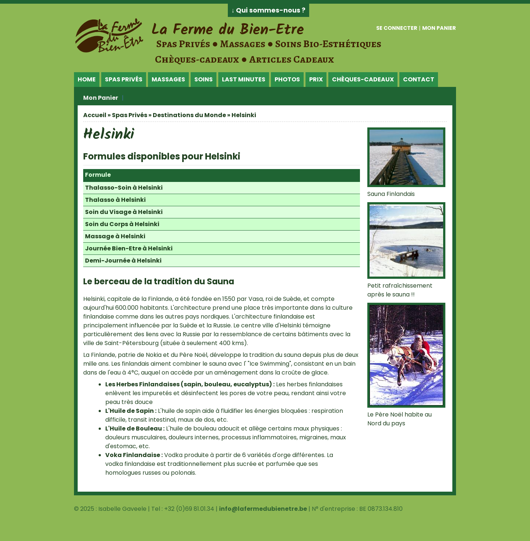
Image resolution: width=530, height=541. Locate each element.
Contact (418, 79)
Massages (168, 79)
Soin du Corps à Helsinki (122, 224)
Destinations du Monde (189, 115)
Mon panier (439, 28)
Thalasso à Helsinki (115, 200)
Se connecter (396, 28)
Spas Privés (123, 79)
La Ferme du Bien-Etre (227, 30)
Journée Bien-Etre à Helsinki (129, 248)
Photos (287, 79)
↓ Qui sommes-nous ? (269, 10)
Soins (203, 79)
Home (87, 79)
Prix (316, 79)
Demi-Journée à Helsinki (123, 260)
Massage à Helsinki (115, 236)
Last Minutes (243, 79)
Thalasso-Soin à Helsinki (124, 187)
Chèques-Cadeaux (363, 79)
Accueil (94, 115)
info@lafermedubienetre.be (263, 509)
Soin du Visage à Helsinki (124, 212)
